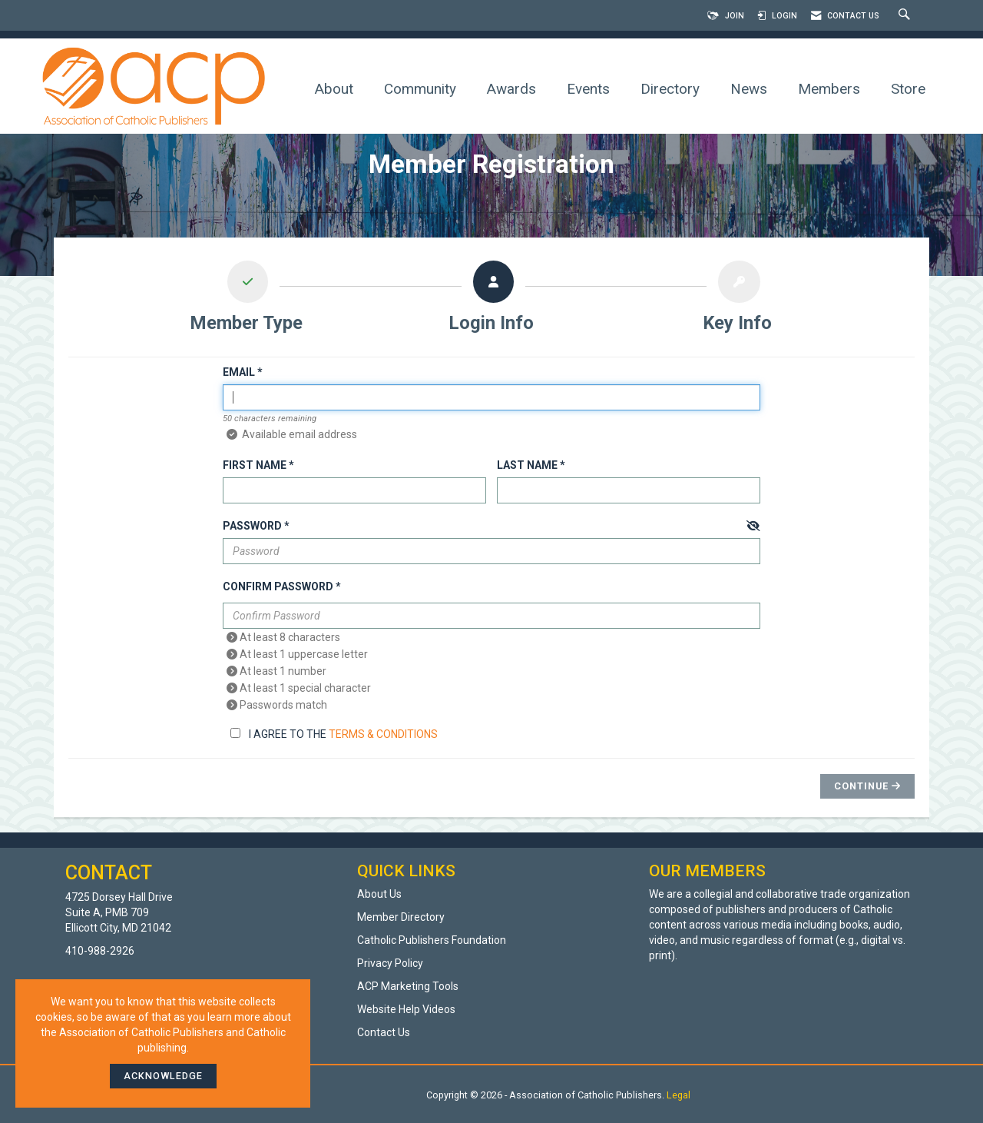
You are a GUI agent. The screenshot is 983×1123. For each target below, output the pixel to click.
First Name (254, 465)
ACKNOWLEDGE (163, 1075)
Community (420, 89)
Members (829, 89)
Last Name (527, 465)
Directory (670, 89)
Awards (511, 89)
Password (252, 526)
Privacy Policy (390, 963)
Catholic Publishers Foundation (431, 940)
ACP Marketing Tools (407, 986)
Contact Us (383, 1032)
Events (588, 89)
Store (908, 89)
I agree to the (334, 734)
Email (239, 372)
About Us (379, 894)
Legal (678, 1095)
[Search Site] (906, 16)
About (334, 89)
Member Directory (401, 917)
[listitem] (246, 301)
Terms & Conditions (383, 734)
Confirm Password (278, 586)
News (748, 89)
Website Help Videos (406, 1009)
